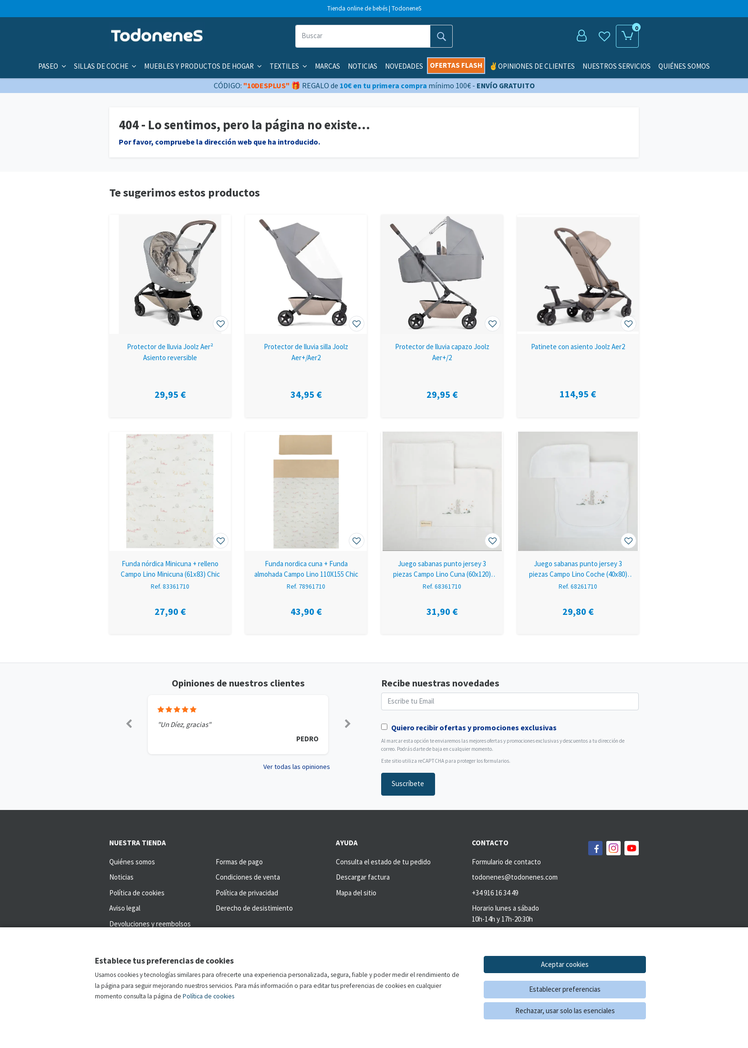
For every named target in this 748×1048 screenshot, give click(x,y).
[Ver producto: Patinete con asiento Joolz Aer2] (578, 274)
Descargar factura (363, 877)
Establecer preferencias (565, 989)
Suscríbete (408, 783)
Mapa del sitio (356, 892)
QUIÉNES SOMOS (684, 66)
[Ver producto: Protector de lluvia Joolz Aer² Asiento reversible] (170, 274)
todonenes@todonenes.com (515, 877)
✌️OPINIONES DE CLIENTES (532, 66)
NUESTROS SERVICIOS (616, 66)
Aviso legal (124, 908)
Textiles (288, 66)
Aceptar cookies (565, 964)
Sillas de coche (105, 66)
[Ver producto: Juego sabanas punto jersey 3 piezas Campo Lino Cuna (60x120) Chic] (442, 491)
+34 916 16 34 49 (495, 892)
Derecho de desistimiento (254, 908)
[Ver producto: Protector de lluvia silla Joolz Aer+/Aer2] (306, 274)
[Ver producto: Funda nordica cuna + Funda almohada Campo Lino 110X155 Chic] (306, 491)
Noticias (362, 66)
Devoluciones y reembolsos (150, 923)
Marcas (327, 66)
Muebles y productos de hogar (203, 66)
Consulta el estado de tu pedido (383, 861)
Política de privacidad (247, 892)
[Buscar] (362, 36)
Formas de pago (239, 861)
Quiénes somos (132, 861)
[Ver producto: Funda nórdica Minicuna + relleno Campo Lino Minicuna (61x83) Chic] (170, 491)
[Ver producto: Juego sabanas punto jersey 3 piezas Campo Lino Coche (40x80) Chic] (578, 491)
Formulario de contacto (506, 861)
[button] (128, 725)
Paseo (52, 66)
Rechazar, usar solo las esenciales (565, 1010)
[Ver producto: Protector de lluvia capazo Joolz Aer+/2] (442, 274)
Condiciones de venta (248, 877)
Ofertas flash (456, 65)
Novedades (404, 66)
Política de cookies (137, 892)
